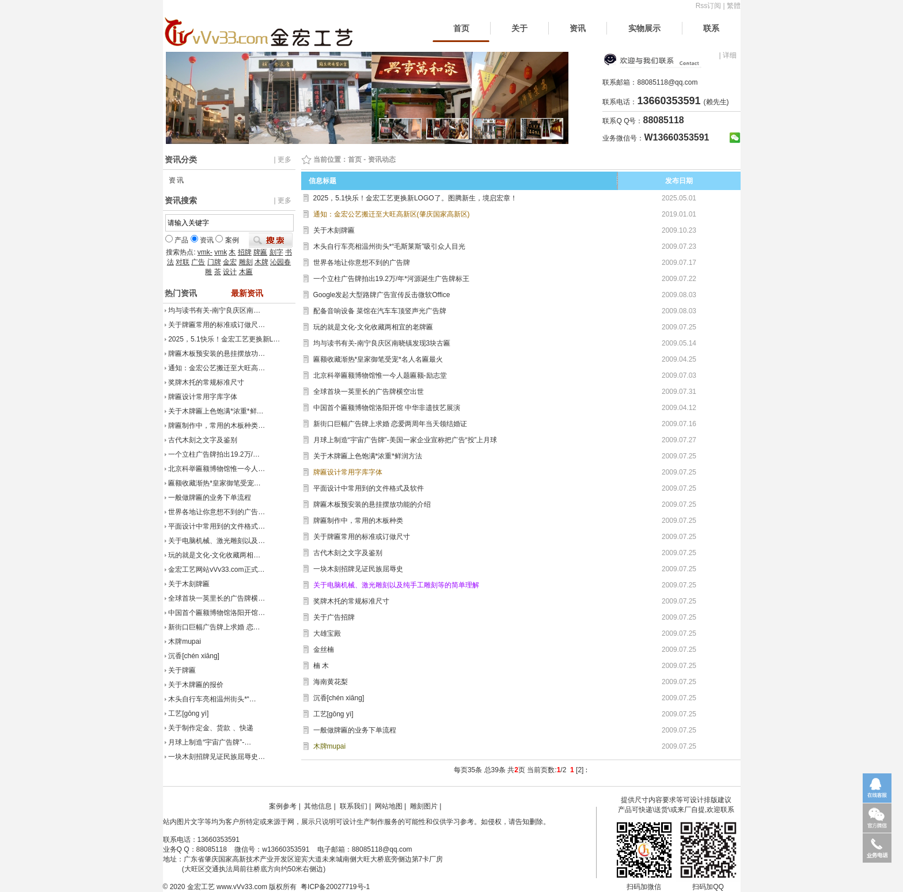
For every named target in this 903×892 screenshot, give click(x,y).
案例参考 (283, 806)
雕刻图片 (424, 806)
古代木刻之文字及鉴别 (202, 440)
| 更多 (282, 159)
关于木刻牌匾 (189, 584)
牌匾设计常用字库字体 (202, 397)
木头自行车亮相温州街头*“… (212, 699)
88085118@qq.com (667, 82)
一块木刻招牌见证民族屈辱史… (216, 757)
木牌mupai (184, 641)
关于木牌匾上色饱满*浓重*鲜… (215, 411)
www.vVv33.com (242, 887)
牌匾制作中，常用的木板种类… (216, 426)
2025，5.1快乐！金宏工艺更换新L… (224, 339)
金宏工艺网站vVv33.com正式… (216, 569)
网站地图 (389, 806)
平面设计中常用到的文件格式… (216, 526)
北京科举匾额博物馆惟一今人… (216, 469)
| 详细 (727, 55)
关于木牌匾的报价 (195, 685)
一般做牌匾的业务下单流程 (209, 498)
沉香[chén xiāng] (193, 656)
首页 (461, 28)
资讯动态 (382, 159)
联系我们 (353, 806)
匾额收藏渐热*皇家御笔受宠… (214, 483)
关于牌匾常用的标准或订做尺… (216, 325)
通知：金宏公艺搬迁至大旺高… (216, 368)
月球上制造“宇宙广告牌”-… (209, 742)
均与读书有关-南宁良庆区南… (214, 310)
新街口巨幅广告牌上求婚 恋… (214, 627)
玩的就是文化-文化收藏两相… (214, 555)
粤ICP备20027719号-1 (335, 887)
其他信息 (318, 806)
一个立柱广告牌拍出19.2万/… (214, 454)
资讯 (578, 28)
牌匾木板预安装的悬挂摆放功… (216, 354)
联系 (711, 28)
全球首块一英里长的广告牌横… (216, 598)
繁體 (734, 6)
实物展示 (644, 28)
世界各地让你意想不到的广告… (216, 512)
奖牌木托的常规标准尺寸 (206, 382)
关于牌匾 (182, 670)
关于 (519, 28)
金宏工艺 (201, 887)
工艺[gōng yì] (188, 713)
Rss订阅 (709, 6)
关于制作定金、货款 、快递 (210, 728)
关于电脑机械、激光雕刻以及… (216, 541)
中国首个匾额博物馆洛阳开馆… (216, 613)
